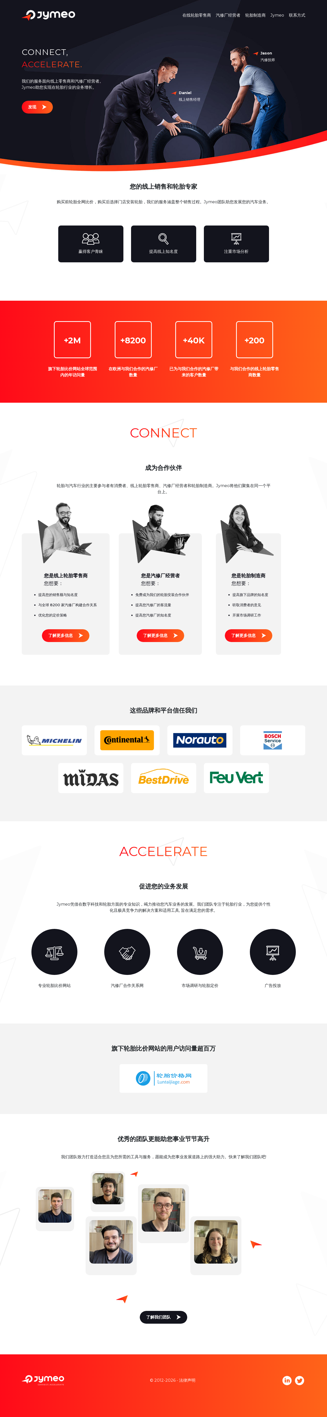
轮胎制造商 (255, 15)
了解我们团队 (158, 1317)
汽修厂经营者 (228, 15)
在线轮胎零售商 (196, 15)
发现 (32, 107)
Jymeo (277, 15)
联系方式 (297, 15)
